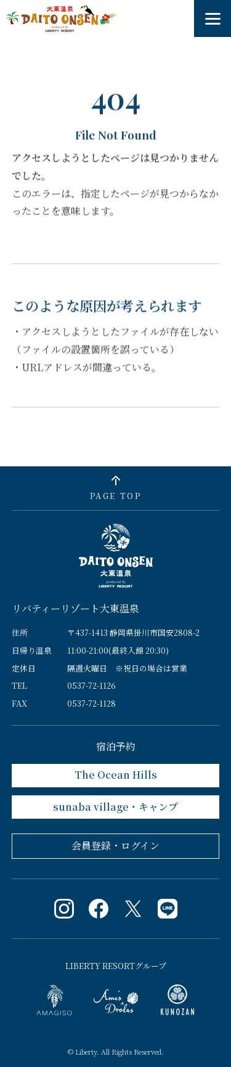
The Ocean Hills (116, 775)
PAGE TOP (115, 495)
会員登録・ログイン (115, 845)
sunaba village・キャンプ (115, 807)
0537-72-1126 (91, 685)
